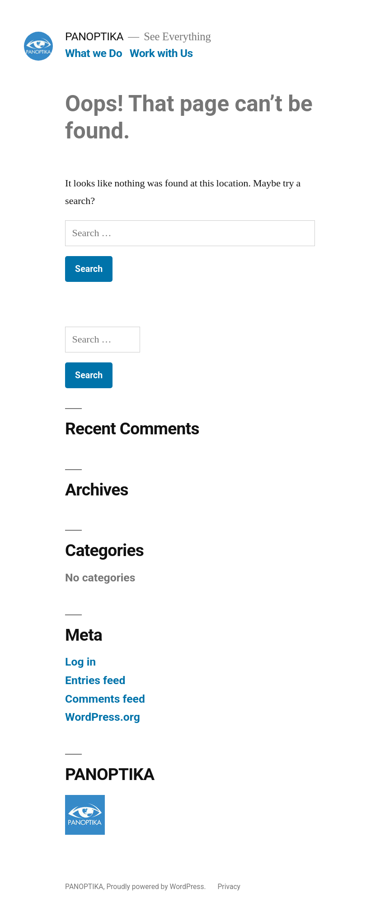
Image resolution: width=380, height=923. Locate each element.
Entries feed (95, 680)
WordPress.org (102, 716)
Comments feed (105, 698)
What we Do (93, 53)
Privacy (229, 886)
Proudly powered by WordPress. (156, 886)
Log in (80, 661)
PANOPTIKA (94, 36)
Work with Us (161, 53)
